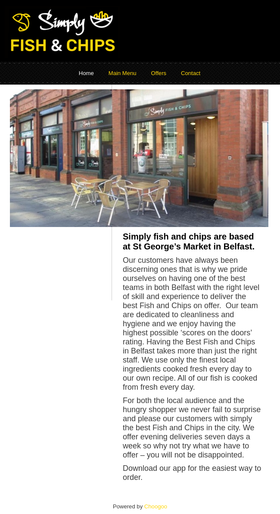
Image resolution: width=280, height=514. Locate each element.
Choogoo (155, 506)
